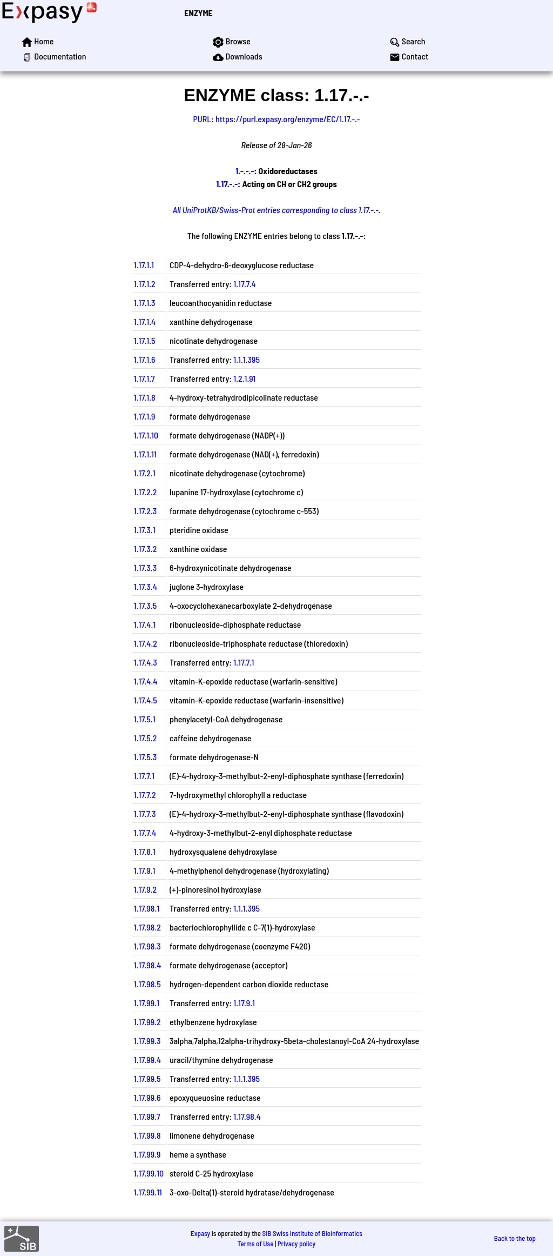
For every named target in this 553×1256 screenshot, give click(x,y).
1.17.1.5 (145, 340)
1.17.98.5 (147, 984)
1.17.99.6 (147, 1097)
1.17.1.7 (144, 378)
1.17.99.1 (146, 1003)
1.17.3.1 (145, 529)
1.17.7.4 (244, 283)
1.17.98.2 (147, 927)
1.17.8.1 (145, 851)
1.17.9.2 (145, 889)
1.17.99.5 (147, 1078)
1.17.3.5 (145, 605)
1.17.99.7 (147, 1116)
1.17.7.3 (145, 813)
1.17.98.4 (147, 965)
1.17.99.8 (147, 1135)
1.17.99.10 (149, 1173)
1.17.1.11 (145, 454)
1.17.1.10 (146, 435)
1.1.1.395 (246, 359)
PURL (202, 119)
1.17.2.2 (145, 492)
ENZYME (198, 13)
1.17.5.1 (145, 719)
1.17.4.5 (145, 700)
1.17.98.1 (146, 908)
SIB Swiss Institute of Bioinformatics (312, 1233)
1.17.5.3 (145, 757)
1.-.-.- (244, 170)
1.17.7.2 (145, 794)
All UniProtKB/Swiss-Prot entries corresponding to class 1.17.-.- (276, 209)
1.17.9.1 (145, 870)
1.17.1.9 (145, 416)
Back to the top (515, 1238)
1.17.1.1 (144, 265)
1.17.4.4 (146, 681)
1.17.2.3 (145, 511)
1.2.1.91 (244, 378)
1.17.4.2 (145, 643)
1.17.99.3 (147, 1040)
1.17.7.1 (243, 662)
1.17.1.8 (145, 397)
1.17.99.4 (147, 1059)
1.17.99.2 (147, 1021)
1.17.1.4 (145, 321)
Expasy (200, 1233)
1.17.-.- (227, 183)
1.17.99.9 (147, 1154)
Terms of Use (256, 1243)
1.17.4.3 (145, 662)
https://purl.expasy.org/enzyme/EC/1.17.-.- (287, 119)
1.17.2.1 (145, 473)
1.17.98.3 (147, 946)
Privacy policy (296, 1243)
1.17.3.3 (145, 567)
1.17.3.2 (145, 548)
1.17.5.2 (145, 738)
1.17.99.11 (148, 1192)
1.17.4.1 (145, 624)
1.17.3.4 (145, 586)
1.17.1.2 (145, 283)
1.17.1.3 (145, 302)
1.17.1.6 (145, 359)
